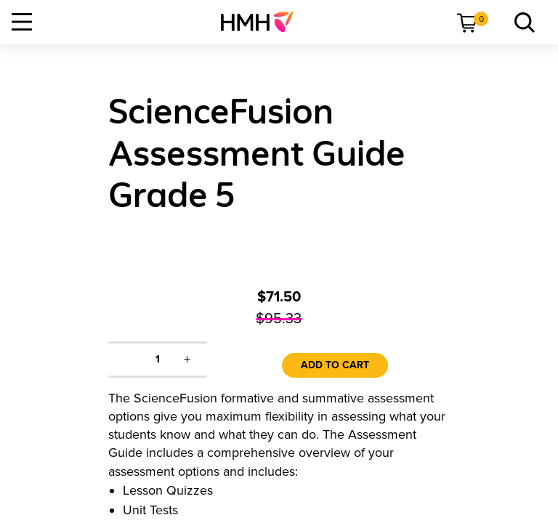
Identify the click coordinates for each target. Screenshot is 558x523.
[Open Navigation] (22, 22)
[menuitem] (262, 22)
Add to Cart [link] (335, 365)
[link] (262, 22)
